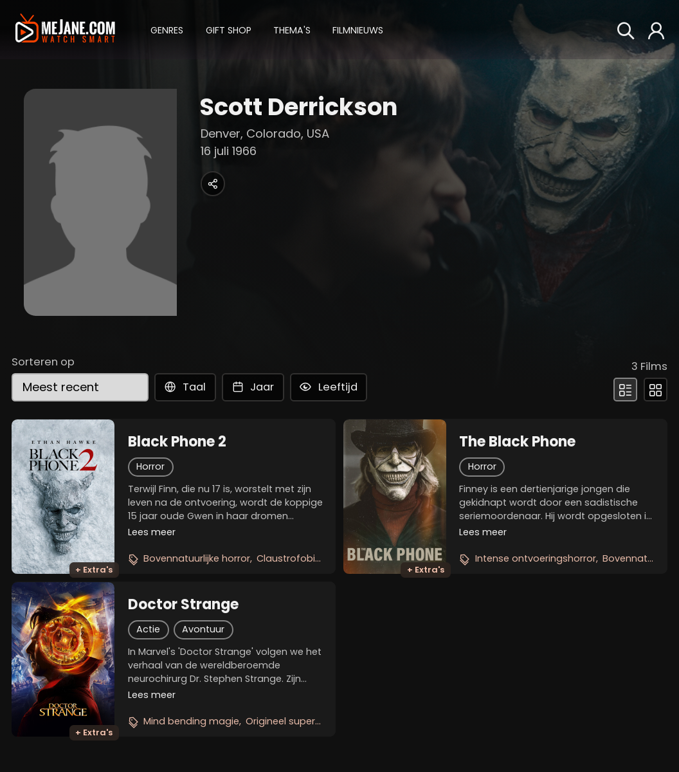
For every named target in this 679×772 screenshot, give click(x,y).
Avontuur (203, 629)
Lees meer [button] (152, 532)
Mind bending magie (191, 721)
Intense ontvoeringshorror (535, 558)
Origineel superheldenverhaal (313, 721)
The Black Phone (517, 442)
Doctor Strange (183, 604)
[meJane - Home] (65, 29)
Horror (150, 466)
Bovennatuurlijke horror (196, 558)
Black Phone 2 (177, 442)
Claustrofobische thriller (312, 558)
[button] (166, 29)
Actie (148, 629)
